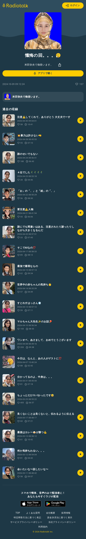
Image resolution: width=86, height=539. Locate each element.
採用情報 (65, 513)
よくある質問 (33, 513)
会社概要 (50, 513)
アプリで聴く (43, 73)
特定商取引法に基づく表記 (27, 517)
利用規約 (42, 526)
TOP (18, 513)
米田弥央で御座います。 (39, 64)
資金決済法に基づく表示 (59, 517)
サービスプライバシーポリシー (26, 522)
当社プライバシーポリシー (62, 522)
